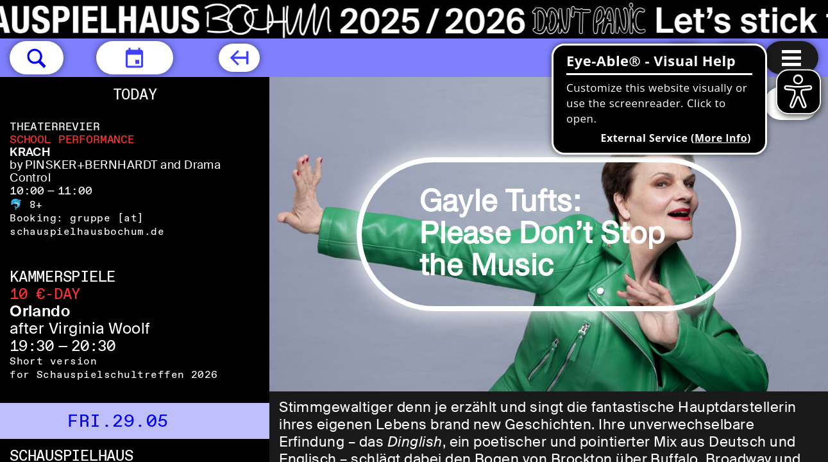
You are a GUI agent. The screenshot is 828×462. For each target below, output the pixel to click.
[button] (36, 57)
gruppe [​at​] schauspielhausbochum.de (87, 224)
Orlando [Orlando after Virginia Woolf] (40, 311)
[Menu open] (791, 57)
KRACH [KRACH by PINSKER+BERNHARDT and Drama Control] (30, 152)
